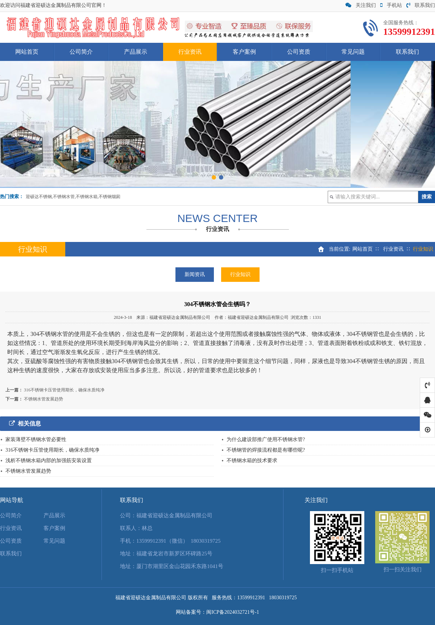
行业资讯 (190, 52)
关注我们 (360, 5)
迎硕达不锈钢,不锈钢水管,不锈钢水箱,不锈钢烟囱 (73, 196)
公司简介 (81, 52)
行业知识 (240, 274)
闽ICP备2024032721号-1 (232, 612)
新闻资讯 (195, 274)
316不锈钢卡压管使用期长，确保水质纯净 (64, 389)
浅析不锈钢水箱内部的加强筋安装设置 (48, 460)
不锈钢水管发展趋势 (43, 399)
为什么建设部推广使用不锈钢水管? (266, 439)
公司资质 (298, 52)
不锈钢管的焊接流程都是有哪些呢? (266, 450)
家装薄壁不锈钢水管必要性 (35, 439)
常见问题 (353, 52)
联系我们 (420, 5)
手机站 (391, 5)
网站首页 (26, 52)
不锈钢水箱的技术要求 (252, 460)
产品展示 (135, 52)
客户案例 (244, 52)
